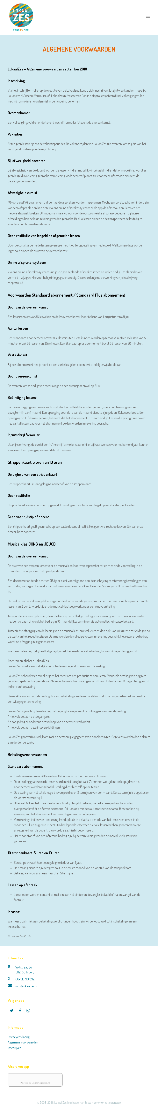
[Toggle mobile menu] (148, 17)
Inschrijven (14, 1048)
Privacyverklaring (18, 1037)
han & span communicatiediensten (100, 1102)
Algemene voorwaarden (23, 1042)
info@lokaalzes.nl (26, 986)
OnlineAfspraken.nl (41, 1082)
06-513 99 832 (25, 979)
